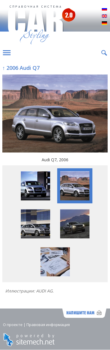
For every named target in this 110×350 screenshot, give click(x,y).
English (104, 16)
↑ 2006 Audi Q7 (21, 67)
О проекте (13, 324)
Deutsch (104, 23)
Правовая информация (48, 324)
